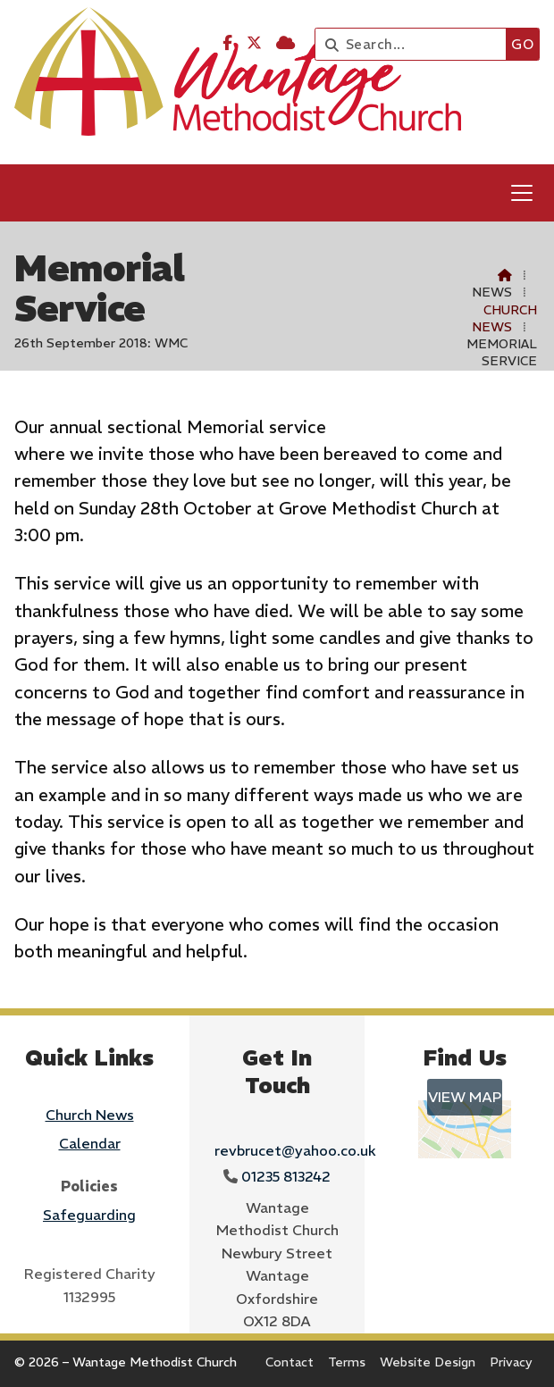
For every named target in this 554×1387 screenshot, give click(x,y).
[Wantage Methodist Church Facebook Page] (227, 43)
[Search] (415, 44)
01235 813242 (286, 1176)
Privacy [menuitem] (511, 1362)
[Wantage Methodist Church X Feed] (254, 43)
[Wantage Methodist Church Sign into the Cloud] (285, 43)
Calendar (90, 1143)
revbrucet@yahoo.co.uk (295, 1150)
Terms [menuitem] (346, 1362)
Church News (504, 318)
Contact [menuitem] (289, 1362)
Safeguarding (89, 1215)
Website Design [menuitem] (427, 1362)
